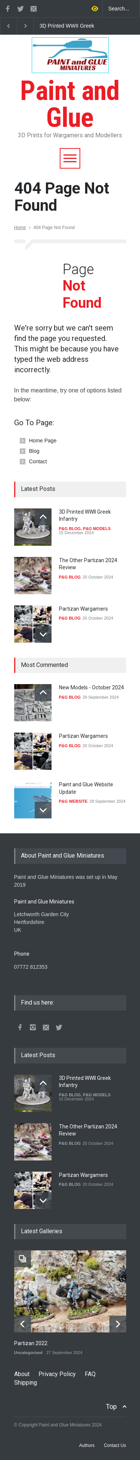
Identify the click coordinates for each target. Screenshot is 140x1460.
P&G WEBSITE (73, 801)
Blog (34, 451)
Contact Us (115, 1445)
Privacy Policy (57, 1374)
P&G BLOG (70, 528)
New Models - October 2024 (91, 687)
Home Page (43, 441)
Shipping (25, 1382)
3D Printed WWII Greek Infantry (67, 26)
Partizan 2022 (30, 1343)
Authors (86, 1445)
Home (20, 227)
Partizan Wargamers (83, 609)
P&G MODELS (97, 528)
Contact (38, 461)
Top (111, 1406)
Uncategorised (28, 1352)
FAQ (90, 1374)
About (21, 1374)
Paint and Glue (70, 91)
